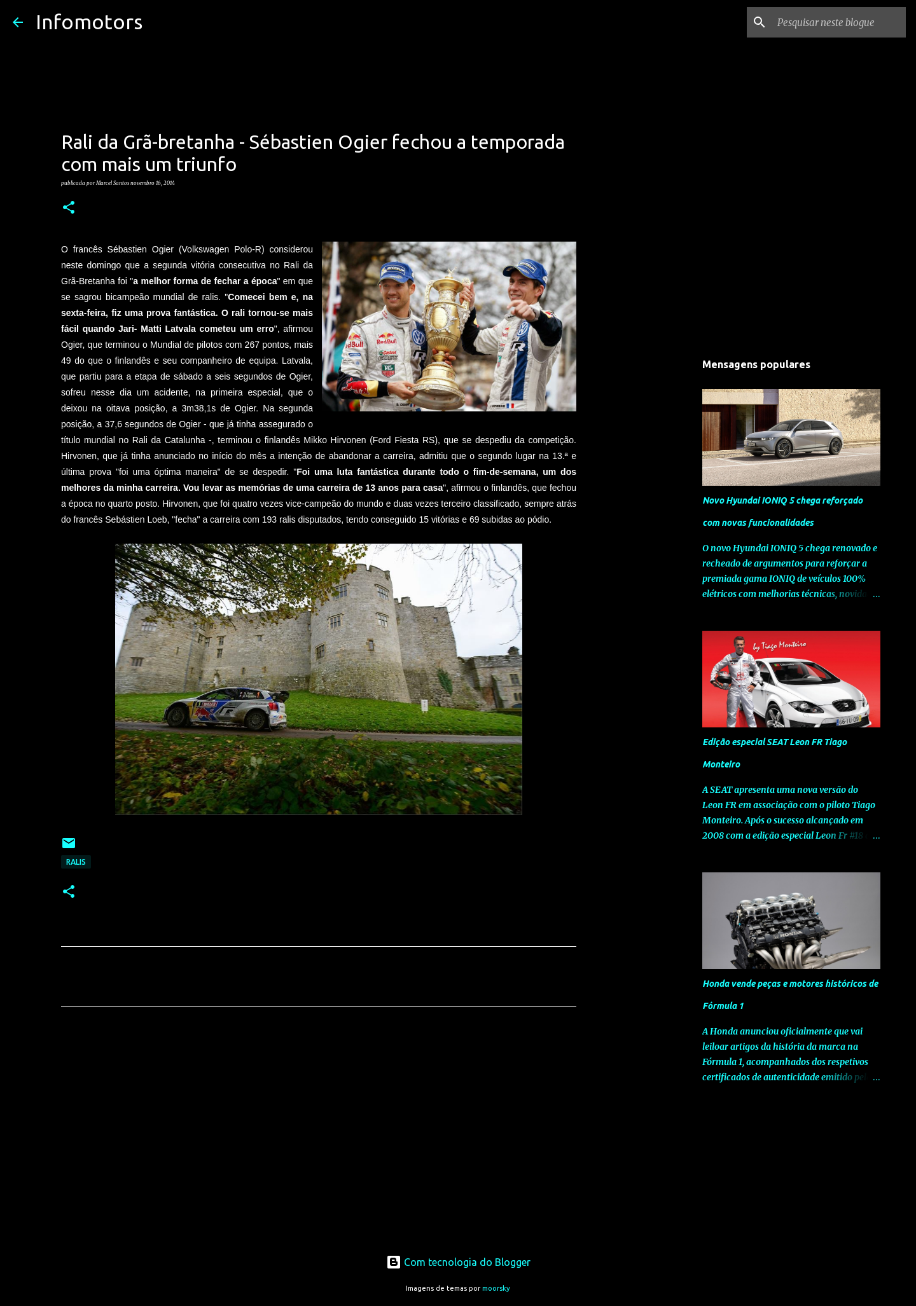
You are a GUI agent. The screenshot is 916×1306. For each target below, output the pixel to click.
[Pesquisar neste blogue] (839, 22)
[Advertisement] (319, 1135)
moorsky (496, 1288)
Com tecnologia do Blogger (458, 1262)
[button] (68, 208)
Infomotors (89, 21)
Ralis (76, 862)
